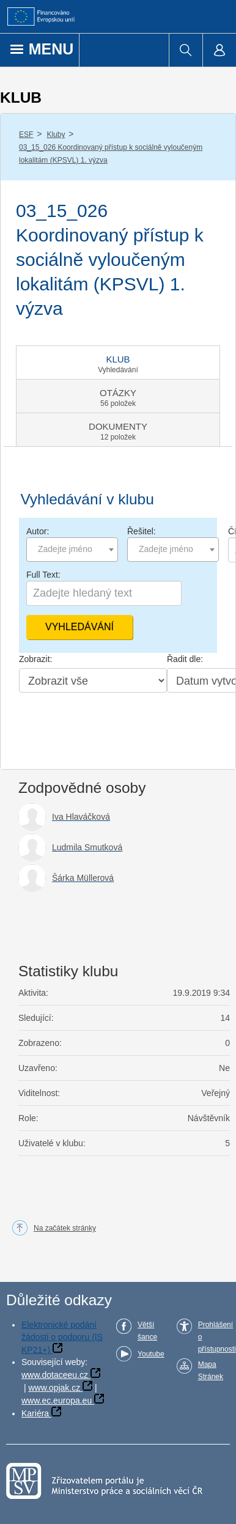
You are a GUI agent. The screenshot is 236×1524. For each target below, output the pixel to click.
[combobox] (72, 549)
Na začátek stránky (65, 1228)
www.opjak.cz (54, 1388)
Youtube (151, 1354)
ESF (26, 134)
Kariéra (35, 1413)
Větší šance (147, 1330)
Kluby (55, 134)
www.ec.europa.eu (56, 1400)
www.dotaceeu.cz (54, 1375)
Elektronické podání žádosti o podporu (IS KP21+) (62, 1337)
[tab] (118, 362)
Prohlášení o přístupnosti (217, 1336)
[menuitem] (185, 50)
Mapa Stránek (210, 1370)
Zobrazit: (35, 659)
